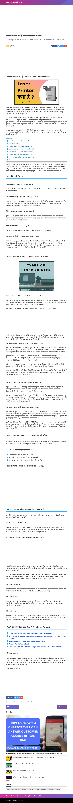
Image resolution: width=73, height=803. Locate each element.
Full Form (31, 789)
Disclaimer (20, 796)
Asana (8, 789)
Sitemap (41, 796)
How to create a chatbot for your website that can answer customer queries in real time (34, 753)
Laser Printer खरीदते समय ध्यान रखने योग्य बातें (20, 154)
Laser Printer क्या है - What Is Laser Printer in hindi (23, 141)
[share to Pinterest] (65, 46)
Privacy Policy (29, 796)
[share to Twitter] (60, 46)
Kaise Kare (51, 789)
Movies (58, 789)
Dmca (36, 796)
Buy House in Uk (16, 789)
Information (44, 789)
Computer (11, 701)
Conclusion (12, 160)
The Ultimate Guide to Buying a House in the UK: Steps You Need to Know (33, 757)
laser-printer (25, 701)
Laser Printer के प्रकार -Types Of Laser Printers (21, 146)
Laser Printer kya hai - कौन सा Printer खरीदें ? (21, 152)
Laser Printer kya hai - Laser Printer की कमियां (21, 149)
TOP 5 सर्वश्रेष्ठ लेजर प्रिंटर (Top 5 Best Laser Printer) (22, 157)
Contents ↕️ (9, 138)
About (8, 796)
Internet (20, 701)
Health (37, 789)
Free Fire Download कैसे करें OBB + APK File (25, 770)
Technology (30, 701)
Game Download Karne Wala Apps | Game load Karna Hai (29, 764)
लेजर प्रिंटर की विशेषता (14, 143)
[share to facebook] (53, 46)
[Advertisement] (36, 18)
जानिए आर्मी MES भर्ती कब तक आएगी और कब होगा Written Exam (29, 777)
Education (15, 701)
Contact (13, 796)
